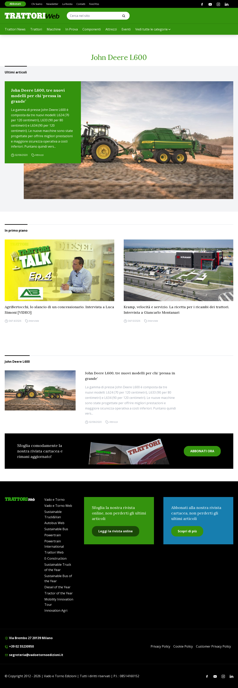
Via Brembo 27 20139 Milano (29, 638)
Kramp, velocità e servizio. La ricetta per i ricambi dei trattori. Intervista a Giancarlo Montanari (176, 310)
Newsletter (52, 4)
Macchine (54, 29)
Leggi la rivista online (115, 531)
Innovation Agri (55, 610)
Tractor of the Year (58, 593)
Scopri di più (187, 531)
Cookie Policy (183, 646)
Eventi (126, 29)
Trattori (36, 29)
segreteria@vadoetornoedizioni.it (34, 655)
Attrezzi (111, 29)
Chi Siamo (36, 4)
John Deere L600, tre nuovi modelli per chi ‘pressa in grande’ (38, 96)
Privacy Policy (160, 646)
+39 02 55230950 (19, 646)
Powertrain (52, 535)
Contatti (80, 4)
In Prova (71, 29)
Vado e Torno (54, 499)
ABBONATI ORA (202, 451)
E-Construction (55, 558)
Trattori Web (54, 552)
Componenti (91, 29)
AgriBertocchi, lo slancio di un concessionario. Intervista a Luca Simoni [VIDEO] (59, 310)
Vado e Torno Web (58, 505)
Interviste (34, 321)
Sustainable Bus (56, 529)
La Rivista (67, 4)
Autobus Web (54, 523)
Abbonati (15, 3)
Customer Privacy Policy (213, 646)
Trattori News (15, 29)
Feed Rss (94, 4)
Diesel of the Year (57, 587)
